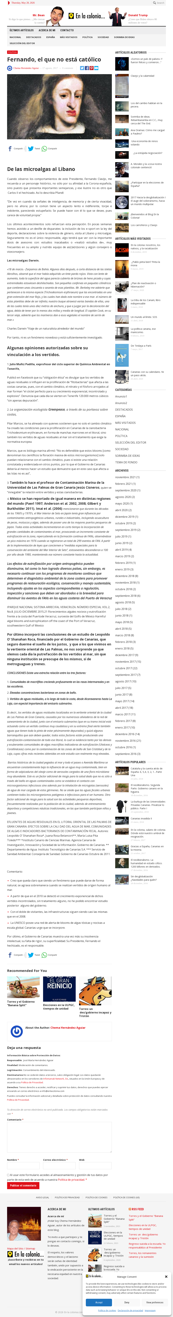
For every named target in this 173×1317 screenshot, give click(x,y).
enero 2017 (122, 727)
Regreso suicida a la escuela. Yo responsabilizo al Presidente (114, 1270)
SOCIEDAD (103, 37)
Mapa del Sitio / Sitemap (21, 1248)
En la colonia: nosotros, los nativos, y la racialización (145, 246)
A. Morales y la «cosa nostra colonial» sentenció (146, 165)
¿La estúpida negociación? (147, 153)
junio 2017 (121, 694)
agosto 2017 (123, 681)
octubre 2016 (123, 747)
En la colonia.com (73, 1312)
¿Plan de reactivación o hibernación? (143, 285)
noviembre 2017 (125, 661)
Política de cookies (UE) (126, 1197)
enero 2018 (122, 648)
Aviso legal (42, 1197)
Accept (99, 1302)
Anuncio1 (121, 396)
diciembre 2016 (124, 734)
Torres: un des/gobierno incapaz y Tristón (95, 1012)
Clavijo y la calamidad (142, 75)
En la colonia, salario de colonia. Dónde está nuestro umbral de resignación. (148, 833)
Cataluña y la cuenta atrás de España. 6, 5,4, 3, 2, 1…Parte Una (147, 772)
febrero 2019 (123, 563)
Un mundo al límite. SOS (144, 317)
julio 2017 (121, 688)
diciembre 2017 (124, 655)
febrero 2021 (123, 484)
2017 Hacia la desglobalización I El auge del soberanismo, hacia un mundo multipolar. (148, 201)
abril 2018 (121, 629)
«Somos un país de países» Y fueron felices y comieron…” (146, 60)
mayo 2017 (122, 701)
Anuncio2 (121, 403)
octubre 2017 (123, 668)
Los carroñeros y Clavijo (144, 225)
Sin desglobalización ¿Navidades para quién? (144, 878)
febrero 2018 (123, 642)
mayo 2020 (122, 503)
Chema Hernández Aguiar (26, 68)
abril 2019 (121, 549)
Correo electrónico (55, 1159)
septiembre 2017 (126, 675)
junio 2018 (121, 615)
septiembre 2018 (126, 596)
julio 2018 (121, 609)
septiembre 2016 (126, 754)
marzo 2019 (122, 556)
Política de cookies (107, 1310)
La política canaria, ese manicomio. (143, 330)
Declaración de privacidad (130, 1310)
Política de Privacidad (32, 1082)
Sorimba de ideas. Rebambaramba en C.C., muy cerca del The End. (147, 120)
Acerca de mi (47, 30)
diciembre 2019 (124, 517)
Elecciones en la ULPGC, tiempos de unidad (59, 1006)
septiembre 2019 (126, 530)
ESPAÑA (50, 37)
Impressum (150, 1310)
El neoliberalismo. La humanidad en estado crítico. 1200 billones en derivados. (146, 863)
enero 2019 (122, 569)
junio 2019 (121, 543)
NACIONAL (15, 37)
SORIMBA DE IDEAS (124, 37)
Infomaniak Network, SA (55, 1078)
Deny (127, 1302)
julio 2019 (121, 536)
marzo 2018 (122, 635)
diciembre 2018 (124, 576)
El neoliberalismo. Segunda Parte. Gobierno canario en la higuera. (147, 788)
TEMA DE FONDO (126, 462)
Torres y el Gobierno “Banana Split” (21, 1003)
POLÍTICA (87, 37)
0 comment (67, 68)
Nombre (13, 1159)
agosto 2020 (123, 497)
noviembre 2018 (125, 582)
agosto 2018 (123, 602)
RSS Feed (138, 1209)
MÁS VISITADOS (68, 37)
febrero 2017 (123, 721)
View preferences (154, 1302)
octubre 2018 (123, 589)
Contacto (67, 30)
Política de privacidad (71, 1180)
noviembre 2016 (125, 741)
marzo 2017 (122, 714)
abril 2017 (121, 708)
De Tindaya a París (141, 345)
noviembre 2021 (125, 477)
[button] (166, 1276)
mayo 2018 (122, 622)
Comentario (15, 1119)
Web (81, 1159)
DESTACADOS (33, 37)
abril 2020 (121, 510)
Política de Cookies (96, 1197)
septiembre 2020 (126, 490)
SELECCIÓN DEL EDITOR (22, 43)
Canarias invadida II (141, 818)
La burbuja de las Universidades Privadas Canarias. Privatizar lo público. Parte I (148, 805)
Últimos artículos (22, 30)
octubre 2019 (123, 523)
